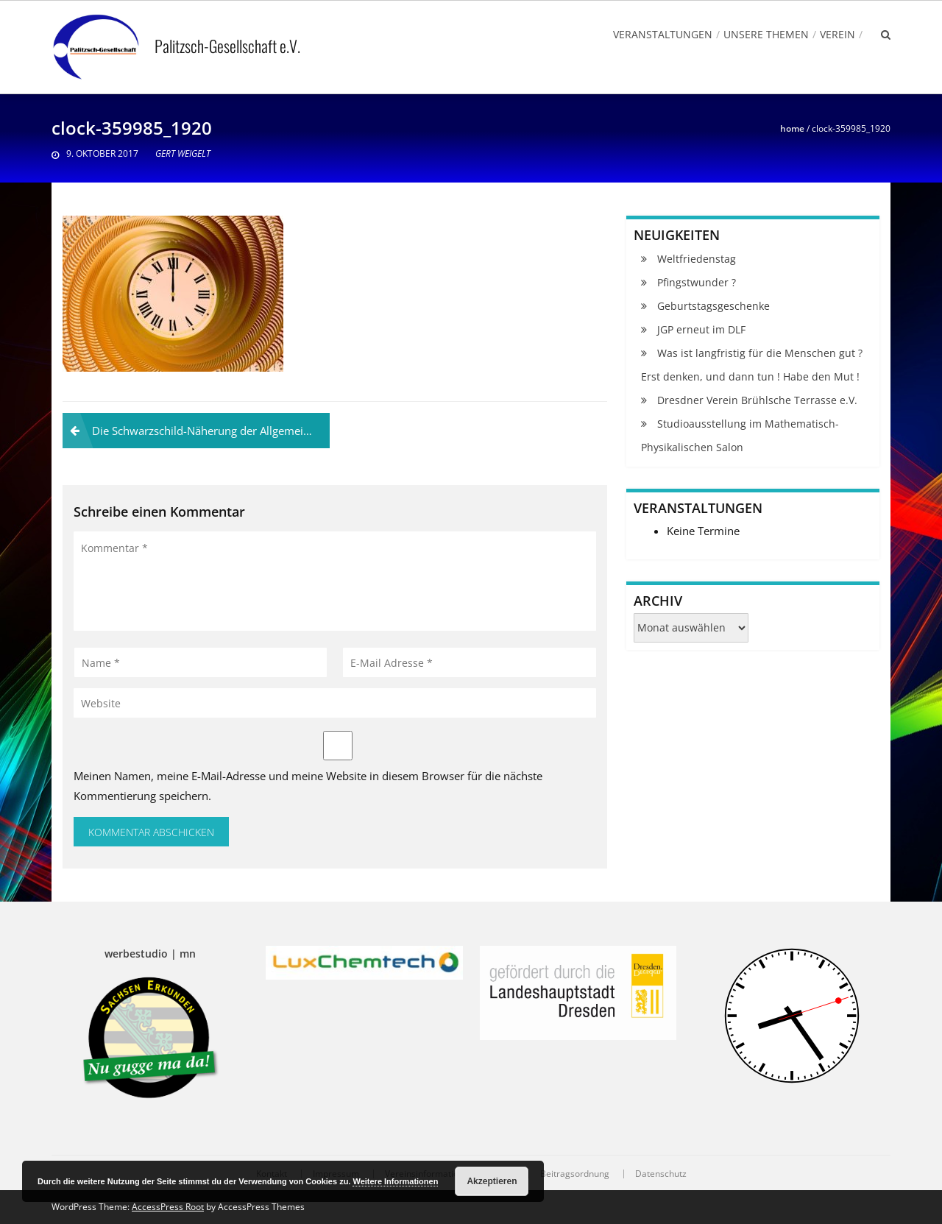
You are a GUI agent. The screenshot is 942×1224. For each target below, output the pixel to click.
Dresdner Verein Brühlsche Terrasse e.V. (757, 400)
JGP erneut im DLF (701, 329)
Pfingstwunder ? (696, 282)
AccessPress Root (168, 1206)
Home (792, 128)
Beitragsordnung (574, 1174)
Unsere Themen (766, 34)
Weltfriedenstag (696, 259)
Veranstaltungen (662, 34)
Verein (837, 34)
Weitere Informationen (395, 1181)
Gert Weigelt (182, 153)
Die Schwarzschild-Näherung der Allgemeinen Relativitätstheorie (211, 430)
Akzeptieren (492, 1181)
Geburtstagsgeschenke (713, 306)
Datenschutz (661, 1174)
